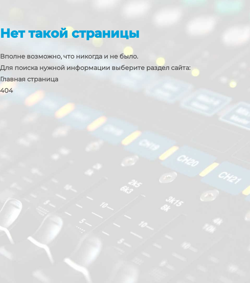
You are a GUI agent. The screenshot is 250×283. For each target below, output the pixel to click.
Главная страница (29, 79)
